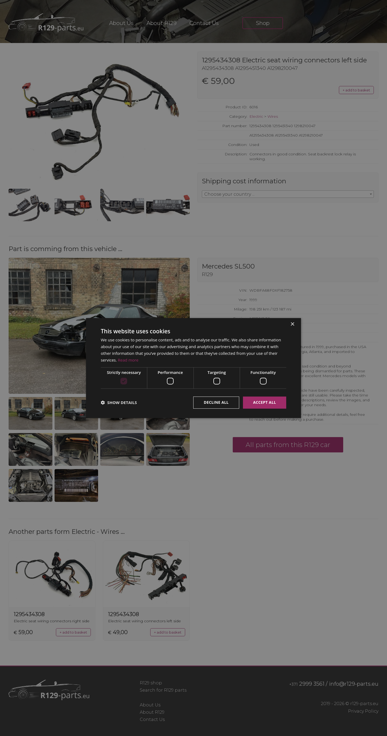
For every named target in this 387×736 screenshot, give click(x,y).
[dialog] (193, 368)
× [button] (292, 324)
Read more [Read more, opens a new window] (128, 360)
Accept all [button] (264, 402)
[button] (119, 402)
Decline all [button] (216, 402)
